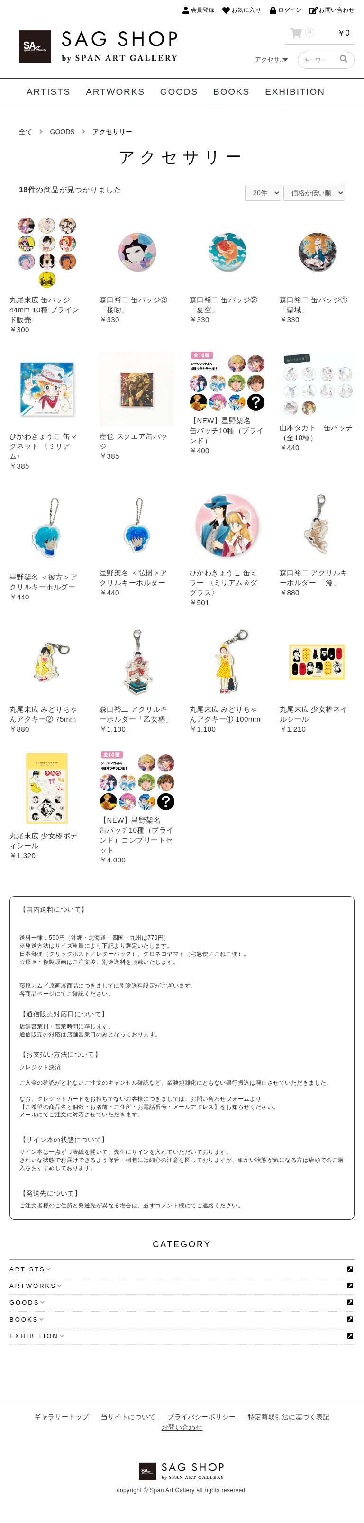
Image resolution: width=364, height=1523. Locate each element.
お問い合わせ (182, 1427)
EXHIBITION (295, 92)
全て (25, 132)
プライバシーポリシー (201, 1417)
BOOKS (231, 92)
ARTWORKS (115, 92)
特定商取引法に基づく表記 (289, 1417)
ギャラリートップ (61, 1417)
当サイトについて (128, 1417)
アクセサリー (112, 132)
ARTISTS (49, 92)
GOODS (179, 92)
